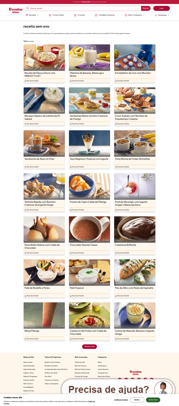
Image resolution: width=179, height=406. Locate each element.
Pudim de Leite (80, 362)
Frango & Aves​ (103, 373)
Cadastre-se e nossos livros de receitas (89, 2)
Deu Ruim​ (48, 376)
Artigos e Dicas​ (28, 373)
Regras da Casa (28, 391)
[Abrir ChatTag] (118, 389)
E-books (79, 15)
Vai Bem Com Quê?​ (51, 373)
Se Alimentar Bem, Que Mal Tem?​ (56, 369)
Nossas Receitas (28, 366)
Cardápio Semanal (105, 15)
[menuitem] (32, 16)
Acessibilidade (28, 387)
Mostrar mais (89, 347)
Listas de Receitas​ (29, 369)
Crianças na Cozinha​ (52, 380)
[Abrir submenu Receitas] (32, 15)
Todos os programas (51, 384)
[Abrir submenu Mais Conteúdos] (135, 15)
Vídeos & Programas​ (30, 376)
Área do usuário (28, 380)
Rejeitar (137, 400)
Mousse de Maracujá (82, 373)
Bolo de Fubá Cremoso (82, 369)
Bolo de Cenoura (80, 366)
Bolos (100, 362)
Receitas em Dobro (51, 366)
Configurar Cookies (121, 400)
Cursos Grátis (56, 15)
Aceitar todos (153, 400)
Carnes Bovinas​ (103, 369)
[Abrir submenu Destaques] (162, 15)
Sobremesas (102, 366)
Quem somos (28, 362)
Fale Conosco (28, 384)
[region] (89, 400)
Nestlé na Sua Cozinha (52, 362)
